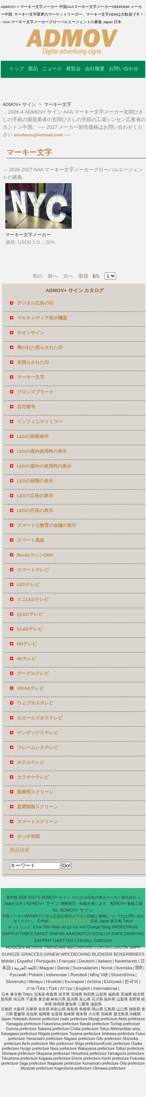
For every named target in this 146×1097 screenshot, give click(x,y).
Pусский (17, 974)
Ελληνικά (112, 981)
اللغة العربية (25, 968)
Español (25, 961)
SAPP (135, 947)
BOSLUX (101, 933)
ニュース (52, 68)
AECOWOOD (80, 947)
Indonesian (56, 974)
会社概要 (95, 68)
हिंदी (138, 968)
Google (94, 927)
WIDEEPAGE (125, 927)
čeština (94, 981)
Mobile (7, 961)
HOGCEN (14, 947)
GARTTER (63, 940)
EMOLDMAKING (127, 933)
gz (69, 927)
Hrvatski (54, 981)
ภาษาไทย (36, 988)
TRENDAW (55, 947)
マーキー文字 (57, 104)
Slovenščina (122, 974)
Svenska (124, 968)
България (74, 981)
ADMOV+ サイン (20, 104)
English (83, 988)
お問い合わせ (123, 68)
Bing (106, 927)
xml (82, 927)
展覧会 (73, 68)
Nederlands (126, 961)
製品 (33, 68)
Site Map (51, 927)
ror (75, 927)
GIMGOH (103, 940)
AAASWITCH (78, 933)
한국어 (131, 981)
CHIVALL (84, 940)
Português (46, 961)
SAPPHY (43, 940)
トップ (16, 68)
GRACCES (32, 954)
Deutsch (87, 961)
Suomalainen (85, 968)
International (105, 988)
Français (67, 961)
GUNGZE (11, 954)
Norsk (107, 968)
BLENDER (102, 954)
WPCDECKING (76, 954)
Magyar (46, 968)
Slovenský (15, 981)
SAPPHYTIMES (17, 933)
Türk (53, 988)
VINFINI (56, 933)
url (63, 927)
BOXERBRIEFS (128, 954)
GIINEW (52, 954)
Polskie (36, 974)
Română (79, 974)
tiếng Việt (99, 974)
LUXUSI (102, 947)
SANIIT (41, 933)
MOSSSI (34, 947)
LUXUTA (119, 947)
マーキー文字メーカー (28, 234)
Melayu (36, 981)
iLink (37, 927)
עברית (66, 988)
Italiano (105, 961)
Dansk (63, 968)
